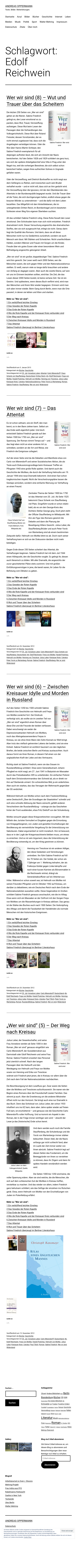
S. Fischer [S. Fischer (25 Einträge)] (64, 1423)
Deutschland (30, 376)
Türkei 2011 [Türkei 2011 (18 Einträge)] (53, 1427)
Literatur (22, 382)
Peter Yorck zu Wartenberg (51, 382)
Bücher (36, 16)
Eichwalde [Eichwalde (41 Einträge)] (45, 1404)
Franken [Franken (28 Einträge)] (55, 1404)
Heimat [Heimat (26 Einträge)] (57, 1410)
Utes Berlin (9, 1502)
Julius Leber (63, 379)
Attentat (44, 373)
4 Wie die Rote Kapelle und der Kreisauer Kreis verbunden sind (35, 313)
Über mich (32, 27)
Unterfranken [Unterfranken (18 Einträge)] (64, 1427)
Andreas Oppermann (18, 6)
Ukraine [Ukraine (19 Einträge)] (58, 1427)
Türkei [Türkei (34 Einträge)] (47, 1427)
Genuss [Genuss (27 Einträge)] (60, 1407)
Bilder (27, 16)
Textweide (9, 1499)
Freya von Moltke (49, 655)
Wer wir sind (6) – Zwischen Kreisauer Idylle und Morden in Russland (38, 693)
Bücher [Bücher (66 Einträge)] (57, 1397)
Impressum (62, 22)
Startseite (9, 16)
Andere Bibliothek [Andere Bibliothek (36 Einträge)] (53, 1394)
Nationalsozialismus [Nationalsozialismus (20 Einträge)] (63, 1418)
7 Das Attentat (13, 324)
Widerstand (44, 385)
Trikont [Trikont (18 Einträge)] (43, 1427)
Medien (8, 22)
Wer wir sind (34, 385)
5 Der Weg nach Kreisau (18, 316)
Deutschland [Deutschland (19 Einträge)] (44, 1401)
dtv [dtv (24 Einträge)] (63, 1401)
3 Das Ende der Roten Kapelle (20, 309)
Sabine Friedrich (13, 385)
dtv (47, 376)
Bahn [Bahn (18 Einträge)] (61, 1393)
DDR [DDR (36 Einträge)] (65, 1397)
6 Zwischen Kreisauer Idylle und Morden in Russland (31, 320)
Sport (34, 22)
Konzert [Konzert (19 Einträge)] (48, 1413)
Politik (26, 22)
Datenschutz (11, 27)
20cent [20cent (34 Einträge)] (43, 1394)
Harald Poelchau (18, 379)
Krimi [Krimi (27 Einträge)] (52, 1413)
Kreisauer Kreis (12, 382)
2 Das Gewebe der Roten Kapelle (22, 306)
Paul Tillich (50, 999)
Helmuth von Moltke (32, 379)
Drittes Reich (40, 376)
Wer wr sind (60, 660)
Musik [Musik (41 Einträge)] (55, 1418)
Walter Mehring (47, 22)
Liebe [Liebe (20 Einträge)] (59, 1413)
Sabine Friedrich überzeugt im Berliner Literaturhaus (31, 327)
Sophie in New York (13, 1495)
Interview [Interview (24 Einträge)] (63, 1410)
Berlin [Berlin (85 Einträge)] (66, 1393)
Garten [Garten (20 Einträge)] (56, 1407)
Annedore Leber (34, 373)
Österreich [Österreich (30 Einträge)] (50, 1430)
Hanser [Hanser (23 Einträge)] (53, 1410)
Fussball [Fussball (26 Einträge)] (43, 1407)
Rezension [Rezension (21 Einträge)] (48, 1423)
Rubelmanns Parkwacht (15, 1492)
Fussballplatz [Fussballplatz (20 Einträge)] (50, 1407)
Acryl (19, 16)
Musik (18, 22)
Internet (58, 16)
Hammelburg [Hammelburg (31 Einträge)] (45, 1410)
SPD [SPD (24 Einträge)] (69, 1423)
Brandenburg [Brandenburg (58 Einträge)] (47, 1397)
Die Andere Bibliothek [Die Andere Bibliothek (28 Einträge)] (55, 1401)
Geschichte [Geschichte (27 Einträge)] (67, 1407)
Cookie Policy (27, 1537)
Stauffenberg (24, 385)
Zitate (22, 27)
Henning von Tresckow (49, 379)
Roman (64, 382)
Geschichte (47, 16)
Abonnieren (49, 1465)
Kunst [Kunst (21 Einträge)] (56, 1413)
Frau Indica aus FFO (13, 1488)
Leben (68, 16)
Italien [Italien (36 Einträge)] (68, 1410)
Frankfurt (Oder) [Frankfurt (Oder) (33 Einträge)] (64, 1404)
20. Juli (24, 373)
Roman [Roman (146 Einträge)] (56, 1422)
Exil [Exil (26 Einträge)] (51, 1404)
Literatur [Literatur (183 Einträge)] (47, 1417)
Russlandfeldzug (28, 1002)
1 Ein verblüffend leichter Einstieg (22, 302)
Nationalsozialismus (33, 382)
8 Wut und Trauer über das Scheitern (23, 602)
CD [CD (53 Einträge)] (62, 1397)
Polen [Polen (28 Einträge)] (43, 1423)
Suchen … (9, 1388)
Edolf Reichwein (55, 376)
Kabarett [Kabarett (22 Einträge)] (43, 1413)
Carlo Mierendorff (53, 373)
